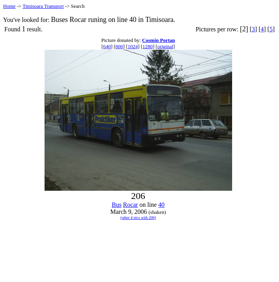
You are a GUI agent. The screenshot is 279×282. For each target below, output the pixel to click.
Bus (117, 204)
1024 (133, 46)
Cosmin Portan (158, 40)
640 (107, 46)
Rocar (130, 204)
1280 (148, 46)
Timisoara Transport (43, 6)
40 (161, 204)
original (165, 46)
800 (119, 46)
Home (9, 6)
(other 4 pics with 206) (138, 217)
